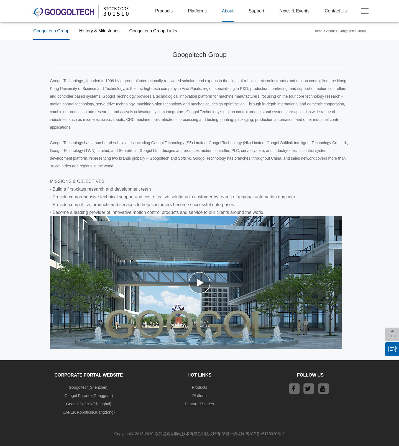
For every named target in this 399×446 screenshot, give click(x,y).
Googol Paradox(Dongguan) (88, 395)
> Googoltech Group (351, 31)
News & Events (295, 11)
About (228, 11)
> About (329, 31)
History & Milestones (99, 30)
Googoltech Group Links (153, 30)
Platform (199, 395)
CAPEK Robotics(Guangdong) (89, 412)
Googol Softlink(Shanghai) (88, 404)
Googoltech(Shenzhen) (89, 387)
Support (256, 11)
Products (164, 11)
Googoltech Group (51, 30)
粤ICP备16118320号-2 (265, 434)
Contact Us (336, 11)
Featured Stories (199, 404)
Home (318, 31)
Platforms (197, 11)
